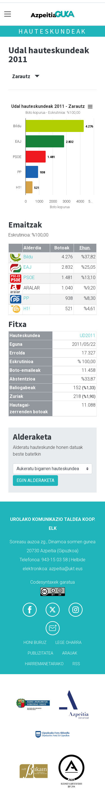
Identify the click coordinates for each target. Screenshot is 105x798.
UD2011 (87, 335)
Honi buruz (35, 642)
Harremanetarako (44, 664)
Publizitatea (40, 653)
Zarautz (25, 76)
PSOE (29, 277)
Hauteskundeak (52, 31)
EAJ (27, 267)
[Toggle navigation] (8, 14)
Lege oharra (68, 642)
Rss (76, 664)
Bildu (28, 256)
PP (26, 298)
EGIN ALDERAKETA (35, 480)
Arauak (69, 653)
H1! (27, 308)
